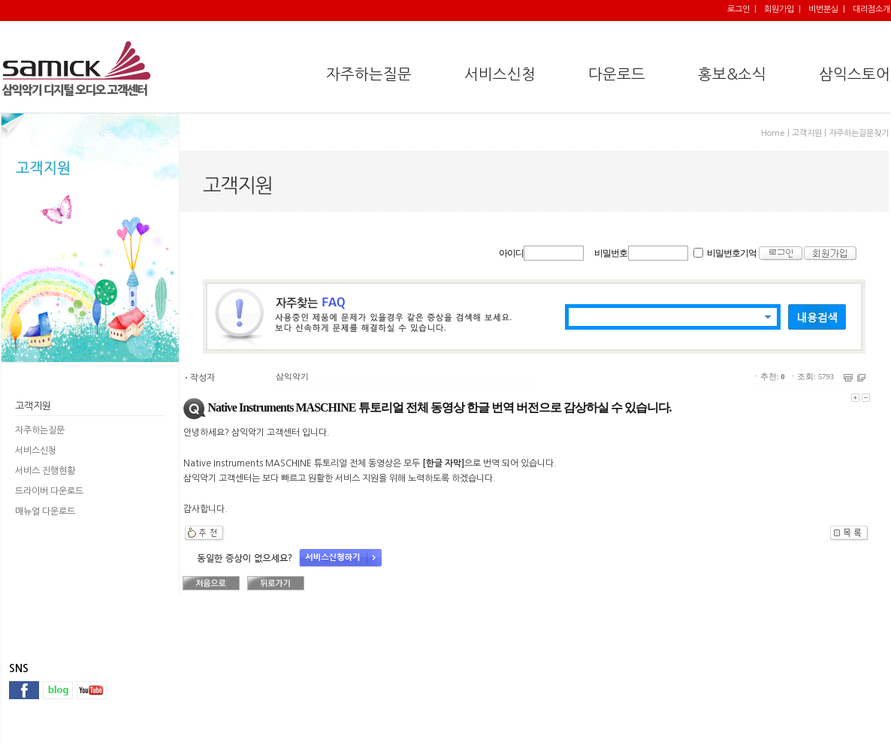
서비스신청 (35, 450)
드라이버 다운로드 (49, 491)
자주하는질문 (40, 430)
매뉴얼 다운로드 (45, 511)
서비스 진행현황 (45, 470)
